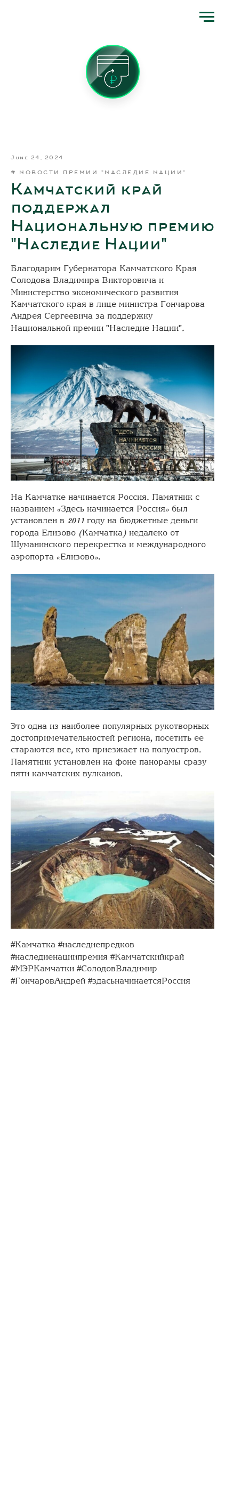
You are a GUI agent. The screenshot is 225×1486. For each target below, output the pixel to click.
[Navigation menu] (206, 17)
